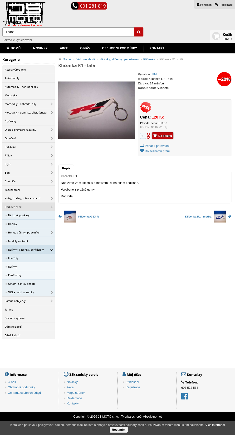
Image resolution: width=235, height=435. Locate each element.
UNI (154, 74)
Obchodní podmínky (119, 48)
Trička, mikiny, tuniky (21, 292)
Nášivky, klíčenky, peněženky (26, 249)
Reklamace (74, 398)
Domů (16, 48)
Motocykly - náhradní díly (20, 104)
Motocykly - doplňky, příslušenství (26, 112)
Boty (7, 172)
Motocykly (11, 95)
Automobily (12, 78)
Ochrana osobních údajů (24, 392)
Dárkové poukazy (18, 215)
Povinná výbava (14, 318)
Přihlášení (206, 4)
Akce (64, 48)
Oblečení (10, 138)
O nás (85, 48)
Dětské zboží (12, 335)
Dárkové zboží (13, 207)
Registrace (226, 4)
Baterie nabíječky (15, 301)
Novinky (40, 48)
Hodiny (12, 224)
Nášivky (13, 266)
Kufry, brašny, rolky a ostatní (22, 198)
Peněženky (14, 275)
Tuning (9, 309)
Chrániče (10, 181)
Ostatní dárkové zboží (21, 283)
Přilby (8, 155)
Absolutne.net (152, 416)
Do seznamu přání (157, 151)
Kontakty (73, 403)
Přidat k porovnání (157, 146)
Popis (66, 168)
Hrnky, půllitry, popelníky (23, 232)
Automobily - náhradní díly (21, 86)
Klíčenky (13, 258)
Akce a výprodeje (15, 69)
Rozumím (119, 429)
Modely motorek (18, 241)
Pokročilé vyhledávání (17, 40)
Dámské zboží (13, 326)
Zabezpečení (12, 190)
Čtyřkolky (10, 121)
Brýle (8, 164)
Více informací (215, 425)
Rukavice (10, 147)
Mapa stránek (76, 392)
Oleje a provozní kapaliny (20, 129)
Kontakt (156, 48)
